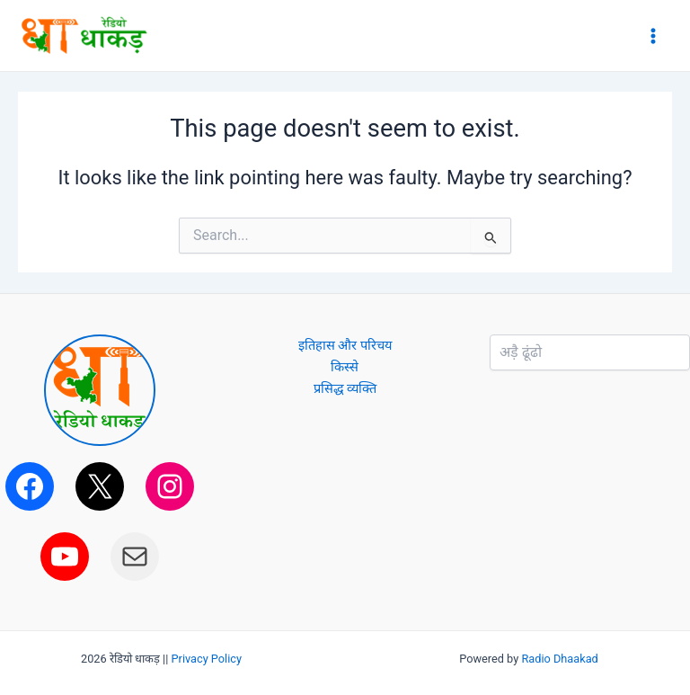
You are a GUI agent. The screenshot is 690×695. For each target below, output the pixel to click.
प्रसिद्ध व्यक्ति (345, 388)
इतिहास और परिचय (345, 345)
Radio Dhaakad (559, 658)
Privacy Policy (207, 658)
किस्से (344, 367)
